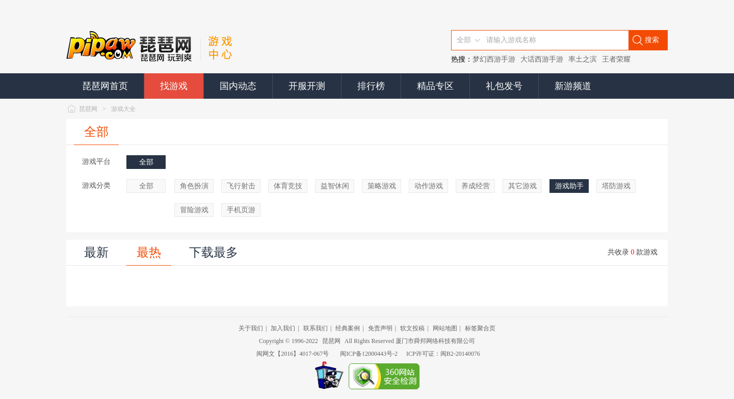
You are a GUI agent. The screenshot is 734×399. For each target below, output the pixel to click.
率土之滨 (582, 59)
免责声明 (380, 328)
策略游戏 (382, 186)
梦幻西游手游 (494, 59)
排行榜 (371, 86)
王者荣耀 (616, 59)
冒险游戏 (194, 210)
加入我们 (283, 328)
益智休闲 (335, 186)
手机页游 (241, 210)
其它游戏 (522, 186)
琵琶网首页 (105, 86)
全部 (96, 131)
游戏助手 (569, 186)
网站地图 (445, 328)
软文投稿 (412, 328)
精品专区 (435, 86)
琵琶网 (88, 108)
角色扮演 (194, 186)
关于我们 (251, 328)
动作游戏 (428, 186)
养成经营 (475, 186)
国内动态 (238, 86)
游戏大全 (123, 108)
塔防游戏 (616, 186)
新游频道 (573, 86)
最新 (96, 252)
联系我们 (315, 328)
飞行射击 (241, 186)
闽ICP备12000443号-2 (369, 353)
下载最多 (213, 252)
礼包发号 (504, 86)
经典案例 (347, 328)
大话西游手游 (541, 59)
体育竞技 (288, 186)
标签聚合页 (480, 328)
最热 (149, 252)
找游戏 (174, 86)
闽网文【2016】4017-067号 (292, 353)
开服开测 (307, 86)
